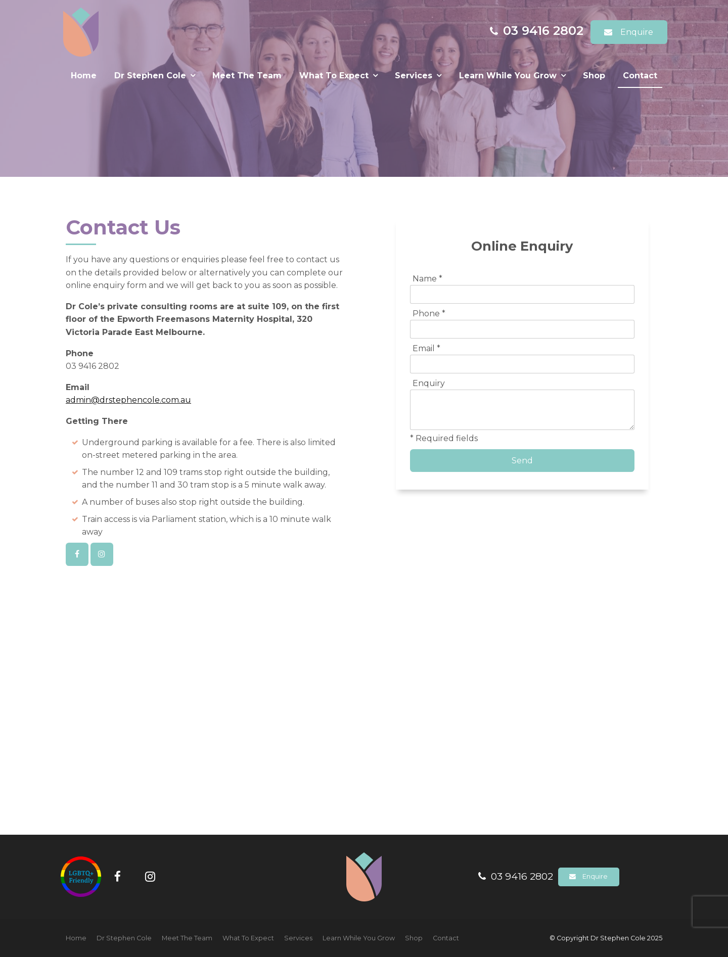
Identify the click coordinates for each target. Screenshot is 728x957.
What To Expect (334, 75)
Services (413, 75)
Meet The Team (247, 75)
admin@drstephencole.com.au (128, 400)
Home (84, 75)
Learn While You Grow (508, 75)
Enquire (636, 32)
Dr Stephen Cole (150, 75)
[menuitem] (76, 938)
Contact (640, 75)
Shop (594, 75)
